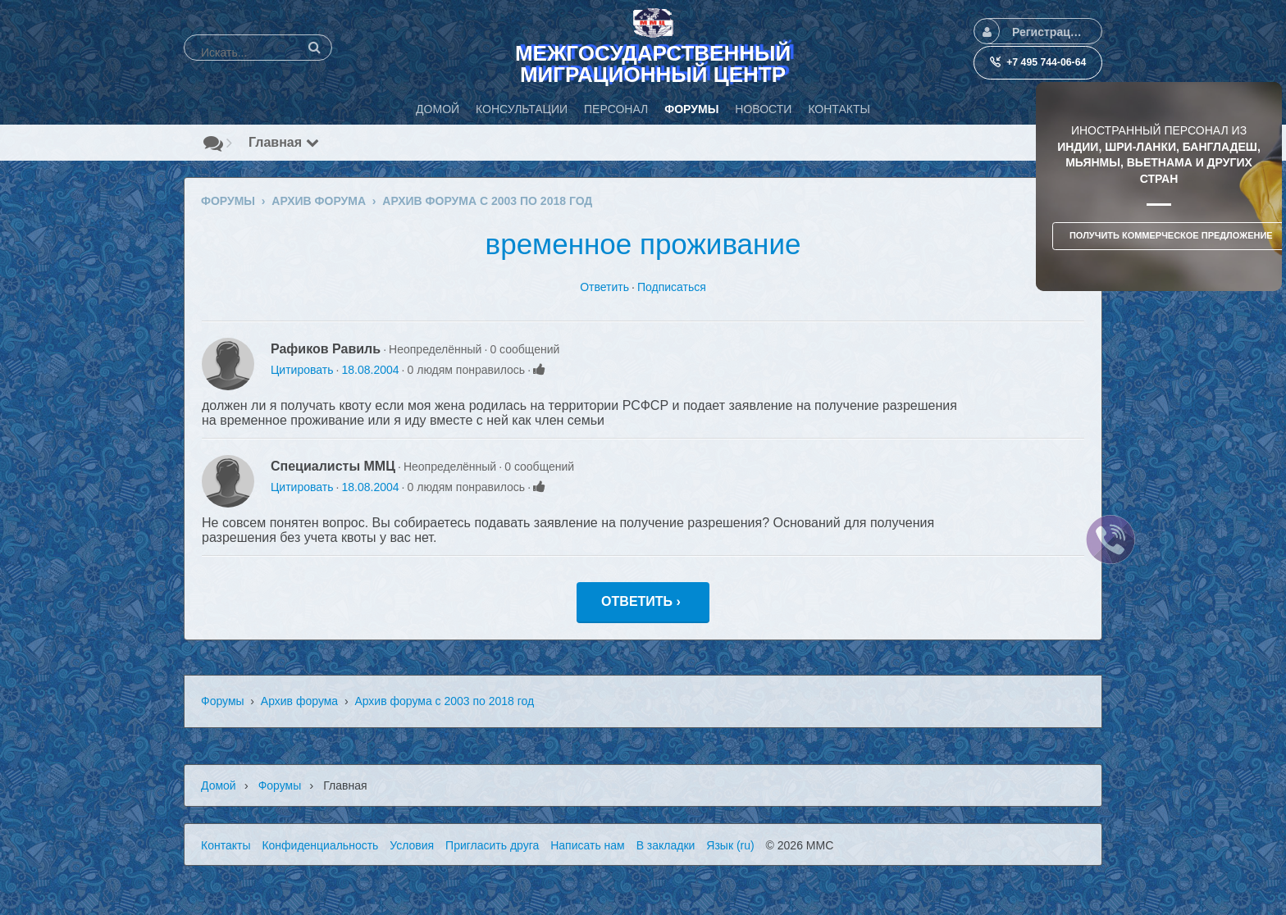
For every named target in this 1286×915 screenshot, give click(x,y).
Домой (218, 785)
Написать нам (587, 845)
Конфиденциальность (320, 845)
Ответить (604, 287)
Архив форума (299, 701)
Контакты (225, 845)
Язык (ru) (730, 845)
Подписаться (671, 287)
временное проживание (643, 244)
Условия (412, 845)
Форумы (222, 701)
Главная (284, 142)
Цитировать (302, 369)
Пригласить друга (492, 845)
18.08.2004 (370, 369)
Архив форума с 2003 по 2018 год (444, 701)
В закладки (665, 845)
